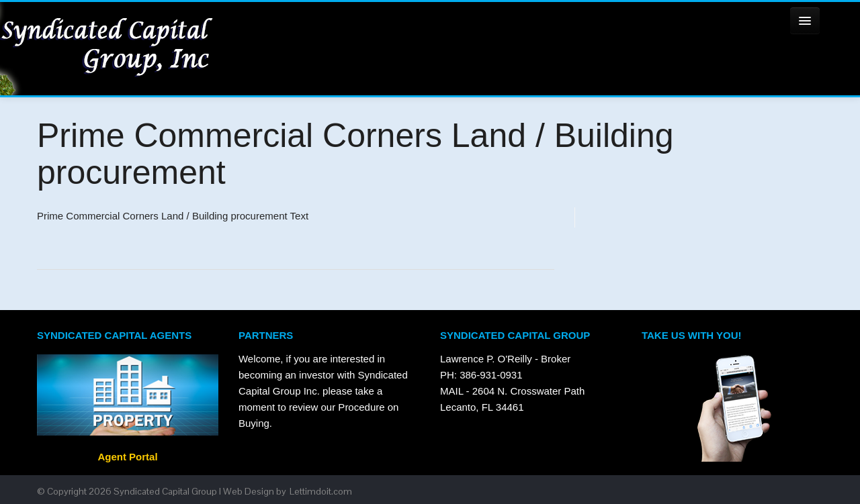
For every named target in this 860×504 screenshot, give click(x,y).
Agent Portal (127, 456)
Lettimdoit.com (321, 491)
